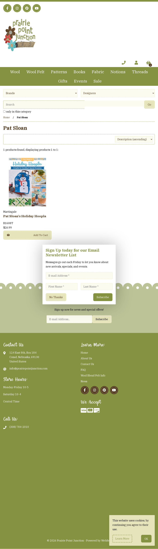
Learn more (122, 538)
